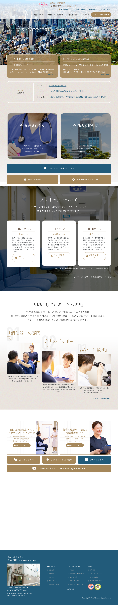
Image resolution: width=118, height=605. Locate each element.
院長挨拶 (50, 570)
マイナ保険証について (19, 65)
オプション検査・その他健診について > (92, 276)
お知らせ (50, 581)
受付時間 (50, 573)
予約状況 (70, 570)
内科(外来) (70, 589)
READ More (52, 74)
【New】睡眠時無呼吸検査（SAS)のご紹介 (66, 91)
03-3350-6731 (66, 9)
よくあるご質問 (104, 9)
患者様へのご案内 (53, 584)
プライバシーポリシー (95, 573)
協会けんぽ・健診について (75, 573)
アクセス (86, 15)
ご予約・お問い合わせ (101, 14)
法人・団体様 (80, 9)
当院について (38, 15)
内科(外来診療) (72, 15)
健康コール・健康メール (75, 584)
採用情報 (92, 9)
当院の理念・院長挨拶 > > (102, 398)
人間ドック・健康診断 (55, 15)
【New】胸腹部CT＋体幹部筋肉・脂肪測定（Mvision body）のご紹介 (77, 97)
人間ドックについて (73, 567)
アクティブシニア (73, 581)
